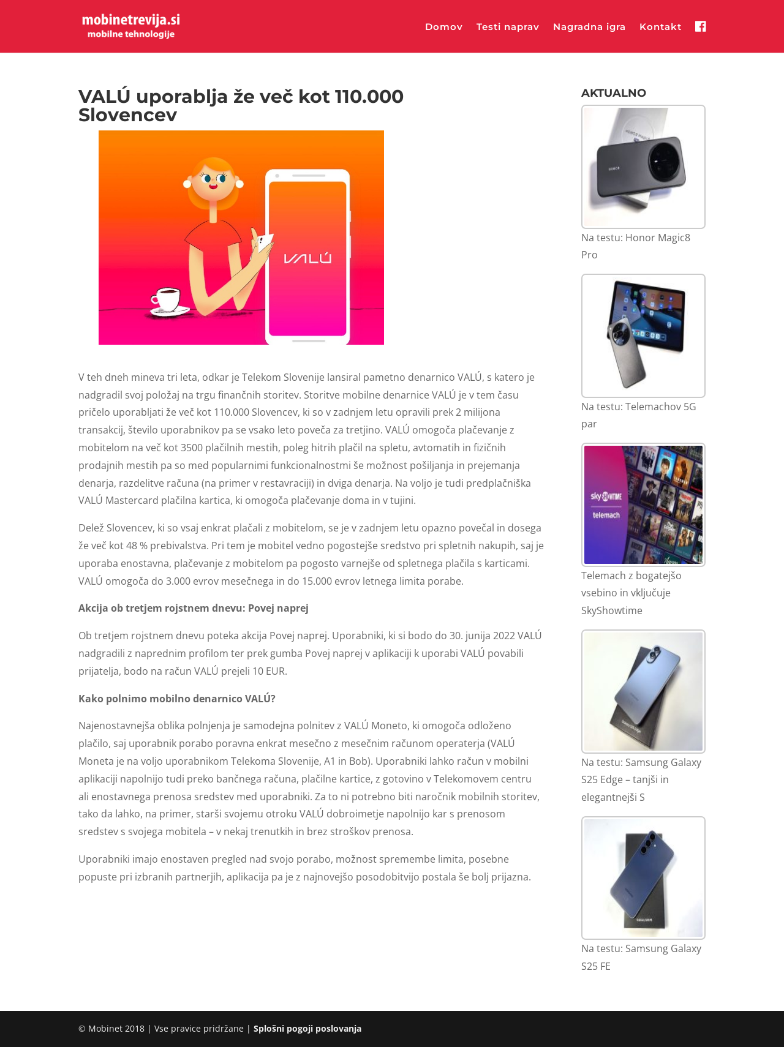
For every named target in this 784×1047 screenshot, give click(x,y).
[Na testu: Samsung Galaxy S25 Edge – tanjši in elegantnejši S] (643, 691)
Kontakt (660, 27)
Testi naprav (508, 27)
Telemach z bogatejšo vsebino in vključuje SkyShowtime (631, 593)
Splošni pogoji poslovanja (307, 1028)
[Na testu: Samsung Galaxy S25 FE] (643, 878)
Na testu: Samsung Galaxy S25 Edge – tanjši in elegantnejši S (641, 780)
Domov (444, 27)
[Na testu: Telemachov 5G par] (643, 336)
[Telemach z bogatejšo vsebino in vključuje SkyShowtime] (643, 505)
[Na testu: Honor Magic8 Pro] (643, 167)
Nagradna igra (589, 27)
